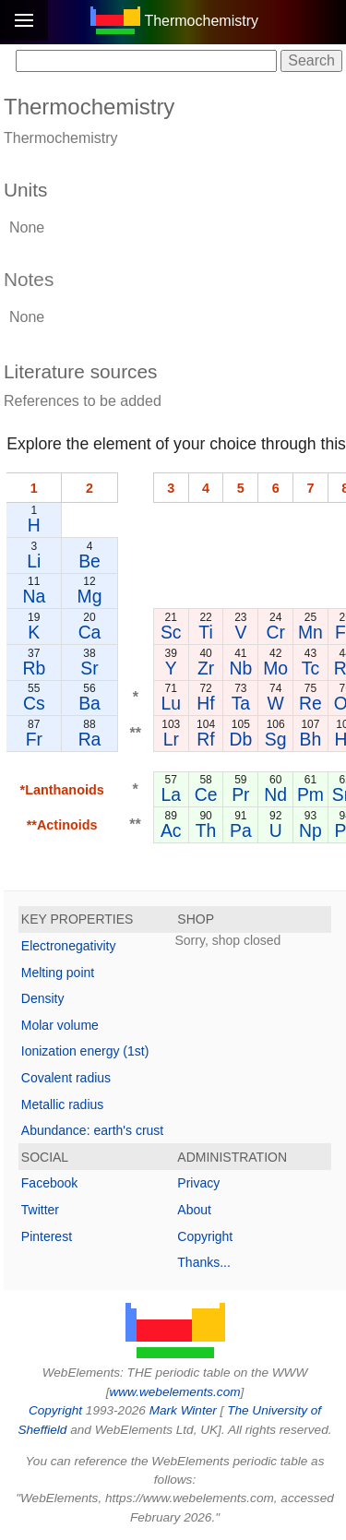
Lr (171, 739)
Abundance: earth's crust (92, 1130)
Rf (205, 739)
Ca (89, 632)
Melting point (57, 972)
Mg (90, 596)
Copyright (205, 1236)
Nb (240, 668)
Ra (89, 739)
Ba (89, 703)
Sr (89, 668)
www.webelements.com (174, 1392)
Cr (275, 632)
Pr (240, 794)
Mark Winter (183, 1410)
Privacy (198, 1183)
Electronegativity (68, 945)
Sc (171, 632)
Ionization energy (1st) (85, 1051)
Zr (205, 668)
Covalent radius (66, 1077)
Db (240, 739)
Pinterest (46, 1236)
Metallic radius (62, 1104)
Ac (171, 830)
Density (43, 998)
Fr (34, 739)
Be (89, 561)
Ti (205, 632)
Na (33, 596)
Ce (206, 794)
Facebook (49, 1183)
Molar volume (60, 1025)
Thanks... (204, 1262)
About (194, 1209)
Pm (310, 794)
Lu (171, 703)
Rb (33, 668)
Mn (310, 632)
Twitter (40, 1209)
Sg (276, 739)
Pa (241, 830)
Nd (275, 794)
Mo (275, 668)
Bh (311, 739)
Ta (241, 703)
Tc (310, 668)
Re (310, 703)
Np (310, 830)
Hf (205, 703)
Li (34, 561)
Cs (34, 703)
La (171, 794)
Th (206, 830)
